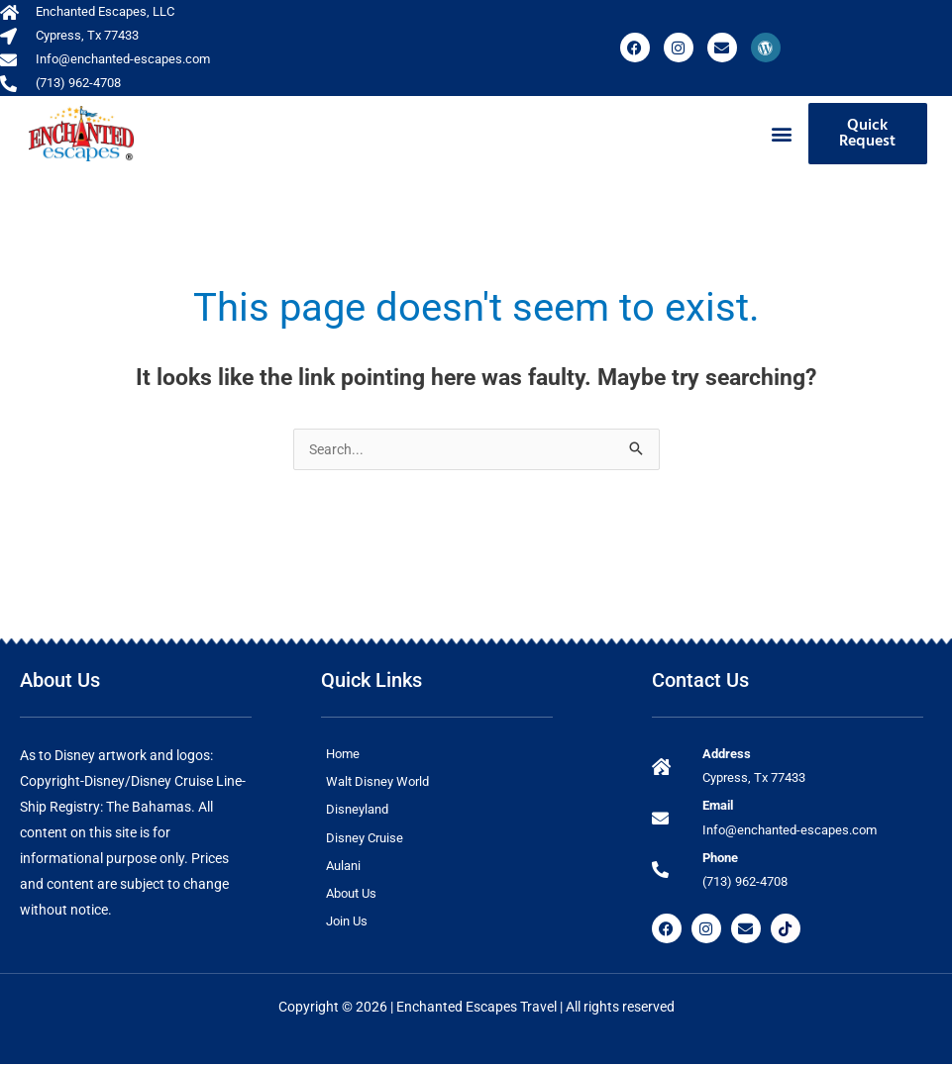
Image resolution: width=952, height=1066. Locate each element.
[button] (782, 133)
